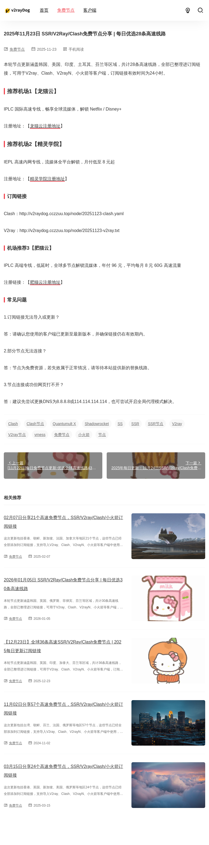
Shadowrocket (97, 424)
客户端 (89, 10)
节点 (102, 434)
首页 (44, 10)
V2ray (177, 424)
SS (120, 424)
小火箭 (84, 434)
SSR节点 (155, 424)
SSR (135, 424)
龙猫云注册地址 (45, 126)
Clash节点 (35, 424)
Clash (13, 424)
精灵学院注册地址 (47, 178)
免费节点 (66, 10)
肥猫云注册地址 (45, 282)
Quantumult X (64, 424)
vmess (40, 434)
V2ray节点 (17, 434)
